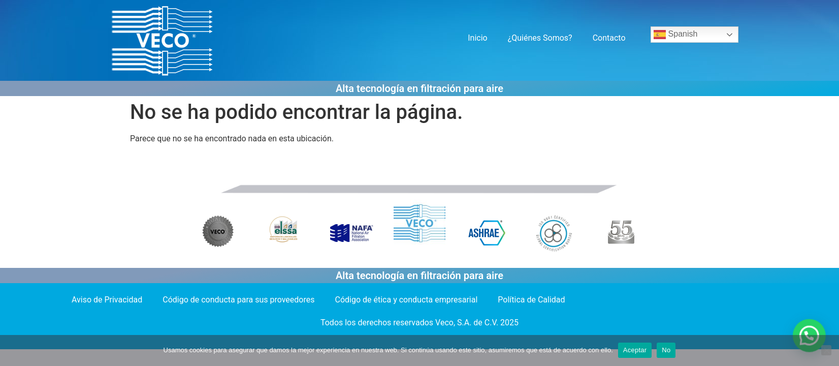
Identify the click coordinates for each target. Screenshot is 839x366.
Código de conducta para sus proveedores (238, 299)
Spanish (675, 34)
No (666, 350)
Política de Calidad (531, 299)
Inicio (477, 38)
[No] (826, 350)
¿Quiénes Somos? (540, 38)
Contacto (609, 38)
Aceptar (635, 350)
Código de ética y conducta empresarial (406, 299)
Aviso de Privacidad (107, 299)
